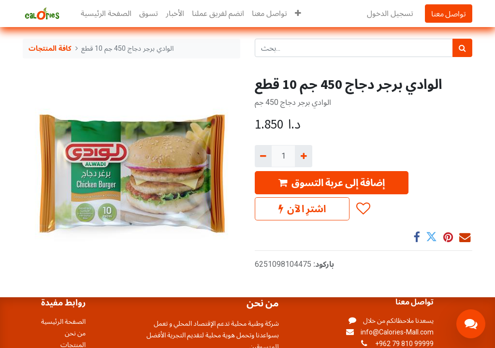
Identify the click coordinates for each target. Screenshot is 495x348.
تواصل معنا (448, 13)
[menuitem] (106, 13)
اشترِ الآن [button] (302, 209)
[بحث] (462, 48)
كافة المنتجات (50, 48)
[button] (298, 13)
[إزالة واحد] (263, 156)
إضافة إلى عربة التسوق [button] (331, 182)
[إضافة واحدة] (303, 156)
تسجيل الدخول (390, 13)
